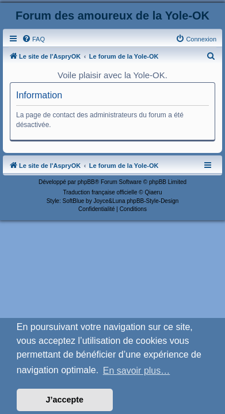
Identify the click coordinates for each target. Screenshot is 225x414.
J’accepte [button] (65, 399)
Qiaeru (153, 192)
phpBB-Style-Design (152, 201)
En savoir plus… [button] (136, 370)
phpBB (86, 182)
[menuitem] (33, 39)
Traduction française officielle (100, 192)
